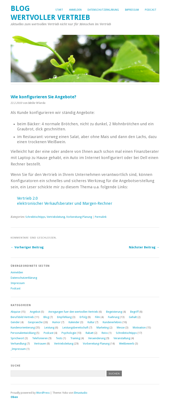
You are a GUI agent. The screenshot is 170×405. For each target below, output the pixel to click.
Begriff (134, 311)
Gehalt (133, 317)
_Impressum (18, 349)
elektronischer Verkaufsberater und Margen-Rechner (64, 203)
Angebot (35, 311)
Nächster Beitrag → (144, 247)
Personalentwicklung (23, 332)
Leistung (49, 327)
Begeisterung (114, 311)
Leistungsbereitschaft (75, 327)
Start (59, 9)
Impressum (132, 9)
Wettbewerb (126, 343)
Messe (121, 327)
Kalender (74, 322)
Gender (15, 322)
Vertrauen (40, 343)
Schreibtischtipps (35, 216)
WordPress (43, 392)
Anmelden (75, 9)
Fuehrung (113, 317)
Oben (14, 397)
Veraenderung (96, 338)
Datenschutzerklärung (103, 9)
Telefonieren (40, 338)
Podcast (150, 9)
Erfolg (83, 317)
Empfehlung (64, 317)
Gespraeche (35, 322)
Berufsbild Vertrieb (22, 317)
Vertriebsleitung (56, 216)
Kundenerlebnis (112, 322)
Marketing (103, 327)
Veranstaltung (122, 338)
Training (75, 338)
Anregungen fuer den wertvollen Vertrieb (73, 311)
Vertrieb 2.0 (27, 198)
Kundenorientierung (23, 327)
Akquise (15, 311)
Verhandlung (18, 343)
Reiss (105, 332)
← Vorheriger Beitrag (27, 247)
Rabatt (90, 332)
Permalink (101, 216)
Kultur (91, 322)
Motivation (139, 327)
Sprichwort (17, 338)
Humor (56, 322)
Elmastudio (80, 392)
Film (97, 317)
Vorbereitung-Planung (79, 216)
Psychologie (69, 332)
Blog (46, 317)
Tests (59, 338)
